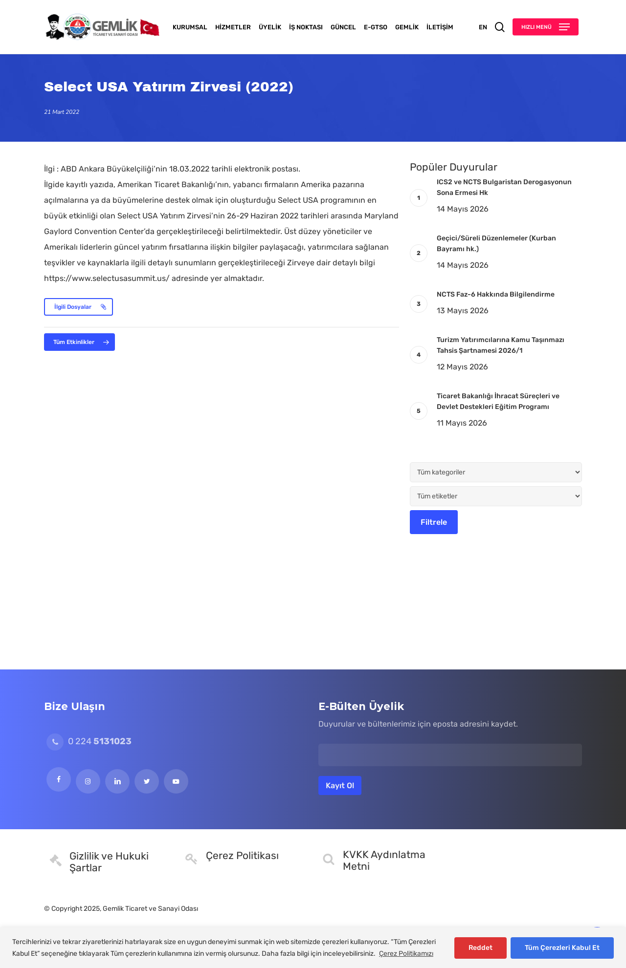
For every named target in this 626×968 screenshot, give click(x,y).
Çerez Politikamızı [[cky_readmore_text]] (406, 953)
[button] (546, 27)
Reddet (480, 948)
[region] (313, 947)
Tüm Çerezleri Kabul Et (562, 948)
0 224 (89, 741)
